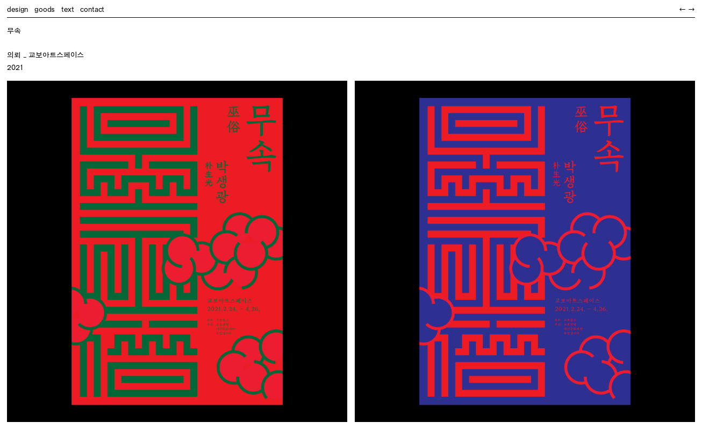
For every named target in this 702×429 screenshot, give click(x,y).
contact (92, 9)
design (17, 9)
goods (44, 9)
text (67, 9)
